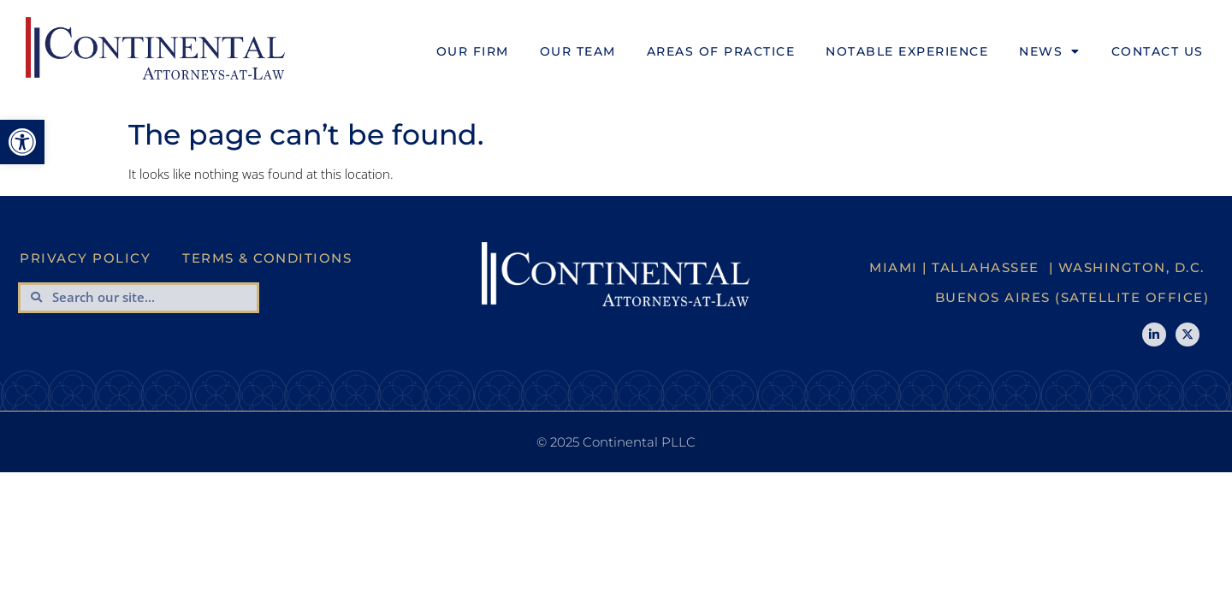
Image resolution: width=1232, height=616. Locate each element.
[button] (22, 142)
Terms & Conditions (267, 258)
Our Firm (472, 51)
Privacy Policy (85, 258)
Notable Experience (907, 51)
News (1050, 51)
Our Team (578, 51)
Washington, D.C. (1131, 267)
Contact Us (1157, 51)
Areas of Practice (721, 51)
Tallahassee (986, 267)
